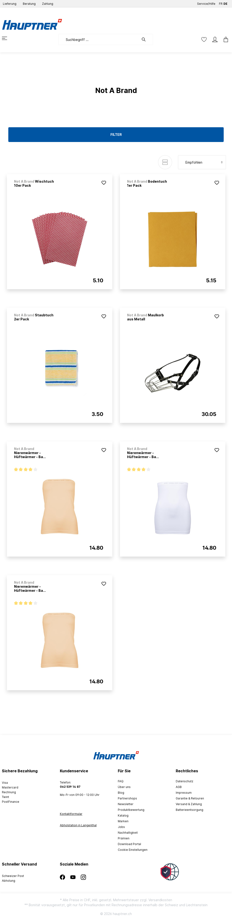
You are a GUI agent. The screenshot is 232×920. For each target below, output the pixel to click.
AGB (179, 787)
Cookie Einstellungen (132, 849)
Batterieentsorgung (189, 810)
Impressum (184, 792)
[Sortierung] (202, 162)
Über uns (124, 787)
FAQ (120, 781)
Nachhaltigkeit (128, 832)
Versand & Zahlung (189, 804)
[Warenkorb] (224, 39)
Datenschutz (184, 781)
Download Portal (129, 844)
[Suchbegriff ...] (98, 39)
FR (221, 2)
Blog (121, 792)
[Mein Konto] (214, 39)
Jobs (121, 827)
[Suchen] (146, 39)
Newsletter (125, 804)
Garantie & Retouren (190, 798)
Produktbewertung (131, 810)
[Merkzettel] (204, 39)
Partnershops (127, 798)
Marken (123, 821)
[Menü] (7, 38)
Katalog (123, 815)
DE (225, 2)
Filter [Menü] (116, 134)
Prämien (123, 838)
